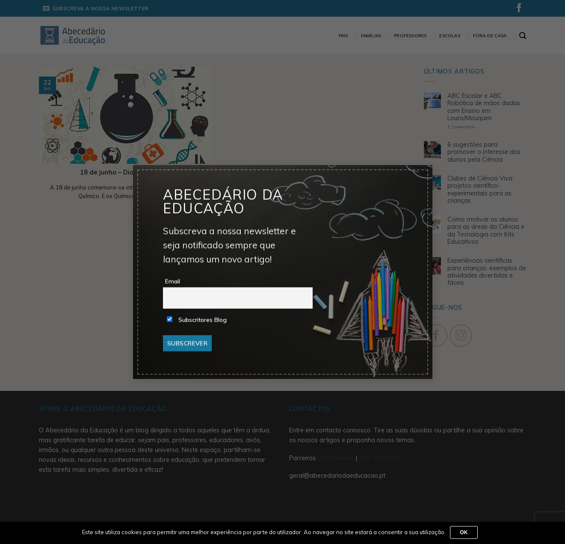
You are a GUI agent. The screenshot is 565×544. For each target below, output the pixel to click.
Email (172, 281)
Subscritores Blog (197, 320)
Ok (464, 532)
